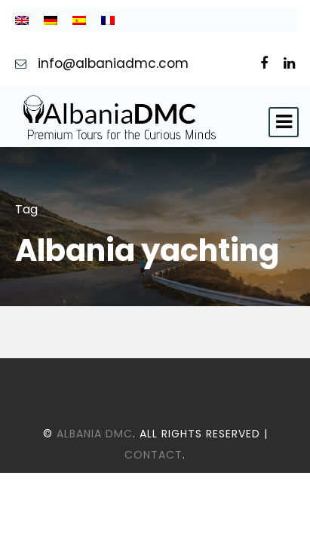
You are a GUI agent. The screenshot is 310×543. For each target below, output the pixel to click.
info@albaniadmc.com (115, 63)
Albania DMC (95, 433)
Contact (153, 454)
